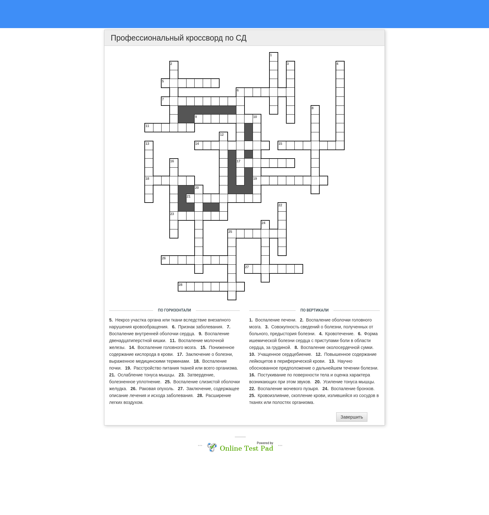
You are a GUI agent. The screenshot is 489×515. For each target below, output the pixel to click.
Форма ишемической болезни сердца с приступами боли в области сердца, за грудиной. (313, 340)
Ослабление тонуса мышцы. (147, 374)
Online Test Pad (246, 448)
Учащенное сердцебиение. (285, 354)
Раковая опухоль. (157, 388)
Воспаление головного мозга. (168, 347)
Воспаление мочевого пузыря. (289, 388)
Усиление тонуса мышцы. (349, 381)
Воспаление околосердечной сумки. (337, 347)
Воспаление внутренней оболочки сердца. (152, 333)
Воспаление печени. (276, 319)
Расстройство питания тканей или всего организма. (185, 367)
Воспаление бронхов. (353, 388)
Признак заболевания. (201, 326)
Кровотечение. (340, 333)
